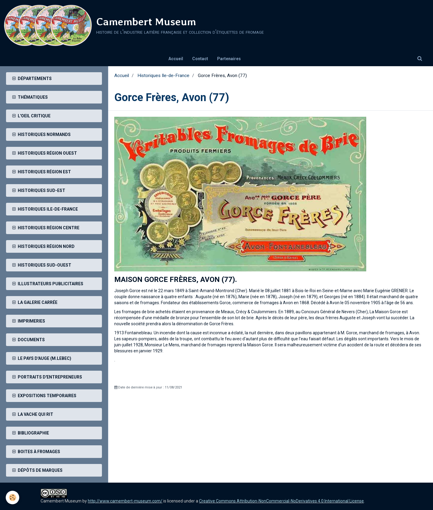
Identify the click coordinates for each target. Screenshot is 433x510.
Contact (200, 58)
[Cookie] (13, 497)
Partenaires (229, 58)
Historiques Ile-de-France (163, 75)
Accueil (175, 58)
